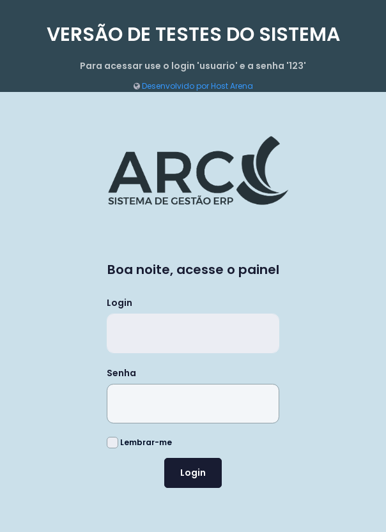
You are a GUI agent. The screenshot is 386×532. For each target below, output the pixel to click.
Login (119, 302)
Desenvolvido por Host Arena (193, 85)
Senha (121, 373)
